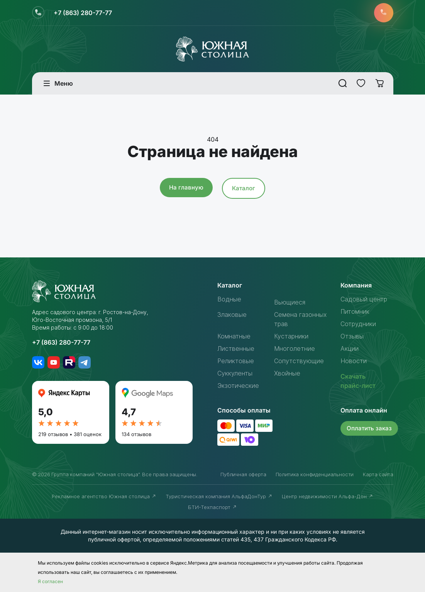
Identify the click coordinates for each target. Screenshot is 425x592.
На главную (186, 187)
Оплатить (369, 428)
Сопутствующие (299, 361)
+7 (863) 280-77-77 (83, 13)
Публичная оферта (243, 474)
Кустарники (291, 336)
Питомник (354, 311)
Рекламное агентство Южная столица (104, 496)
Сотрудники (358, 324)
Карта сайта (378, 474)
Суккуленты (234, 373)
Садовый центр (363, 299)
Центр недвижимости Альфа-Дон (327, 496)
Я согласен (50, 581)
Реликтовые (235, 361)
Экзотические (238, 385)
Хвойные (287, 373)
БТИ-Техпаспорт (212, 507)
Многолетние (294, 348)
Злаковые (232, 314)
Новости (353, 361)
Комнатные (234, 336)
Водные (229, 299)
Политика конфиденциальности (315, 474)
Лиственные (235, 348)
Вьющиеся (289, 302)
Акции (349, 348)
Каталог (243, 188)
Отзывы (352, 336)
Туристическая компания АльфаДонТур (219, 496)
